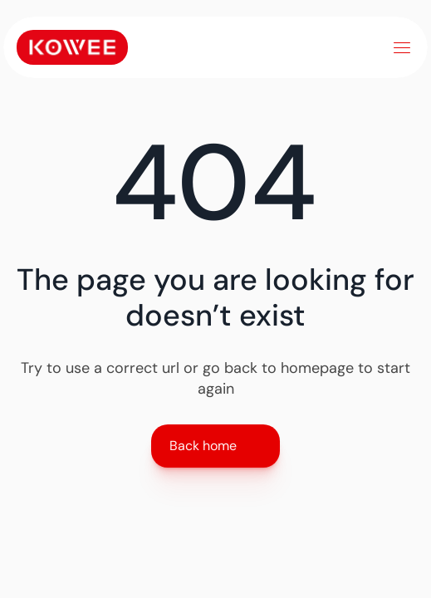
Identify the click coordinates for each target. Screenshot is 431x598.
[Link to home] (72, 47)
